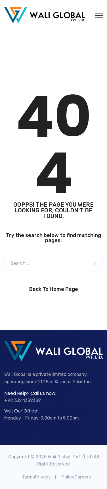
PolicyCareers (76, 477)
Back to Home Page (53, 289)
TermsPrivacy (36, 477)
